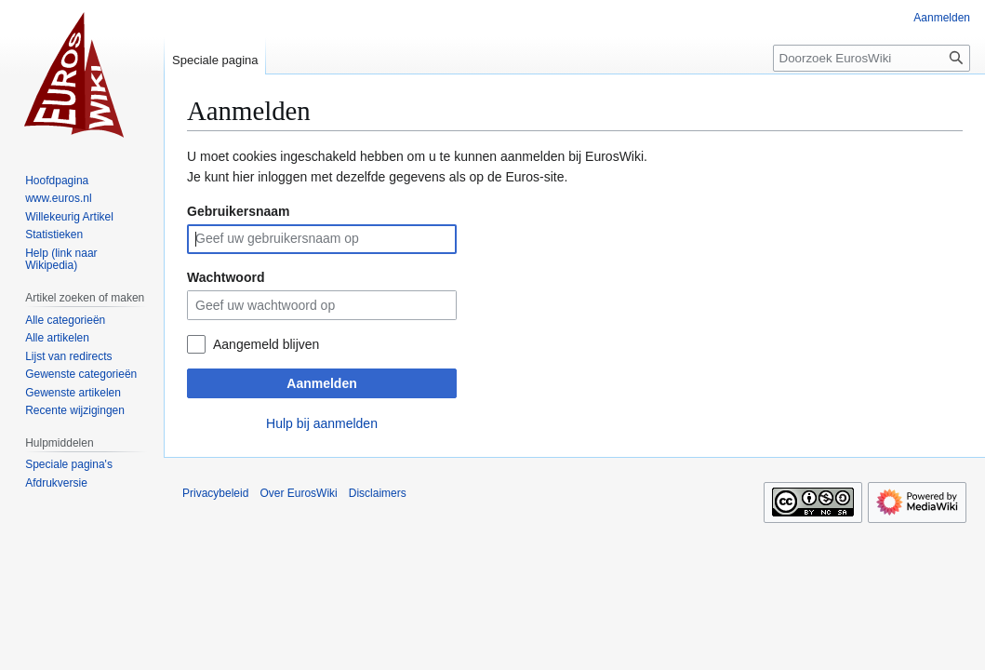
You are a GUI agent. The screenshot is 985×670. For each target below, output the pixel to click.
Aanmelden (321, 383)
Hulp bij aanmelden (322, 423)
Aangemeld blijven (266, 344)
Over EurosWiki (298, 493)
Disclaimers (377, 493)
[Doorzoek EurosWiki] (871, 58)
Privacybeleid (215, 493)
